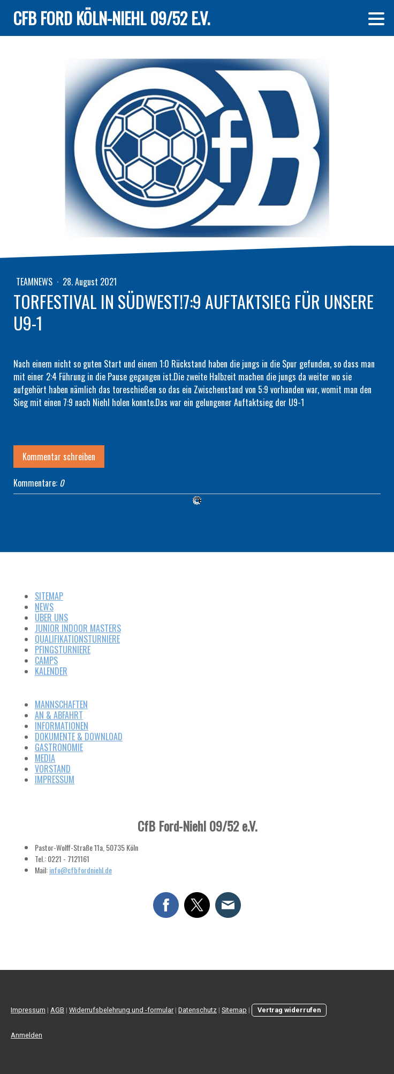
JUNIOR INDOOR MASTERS (78, 628)
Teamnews (35, 281)
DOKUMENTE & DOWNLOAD (79, 736)
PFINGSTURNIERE (62, 649)
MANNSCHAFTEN (61, 704)
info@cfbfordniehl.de (80, 870)
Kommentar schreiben (58, 456)
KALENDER (51, 671)
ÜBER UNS (51, 617)
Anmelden (26, 1035)
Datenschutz (197, 1010)
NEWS (44, 606)
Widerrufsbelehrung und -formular (121, 1010)
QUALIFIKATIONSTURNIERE (77, 638)
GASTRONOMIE (59, 747)
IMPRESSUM (54, 779)
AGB (57, 1010)
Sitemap (234, 1010)
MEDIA (45, 758)
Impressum (28, 1010)
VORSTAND (53, 768)
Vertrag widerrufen (289, 1010)
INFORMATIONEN (61, 725)
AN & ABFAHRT (59, 715)
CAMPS (46, 660)
